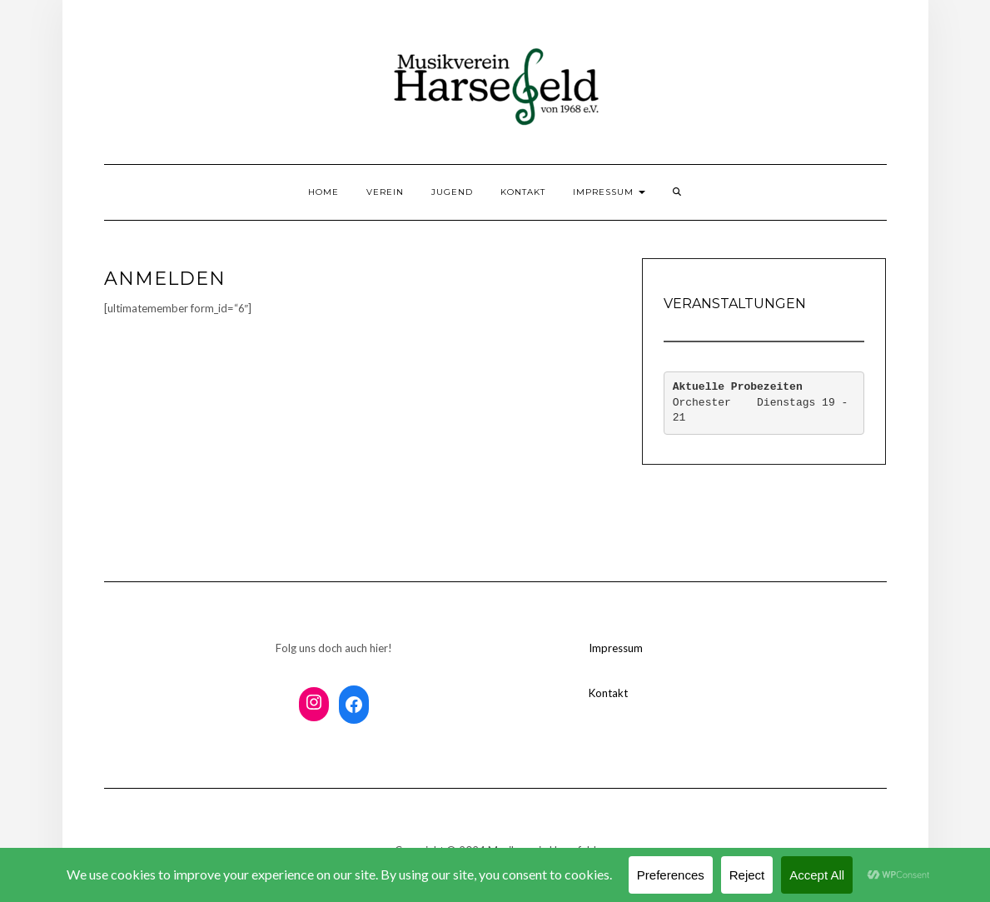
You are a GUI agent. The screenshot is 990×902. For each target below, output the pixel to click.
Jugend (452, 192)
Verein (385, 192)
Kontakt (522, 192)
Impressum (609, 192)
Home (323, 192)
